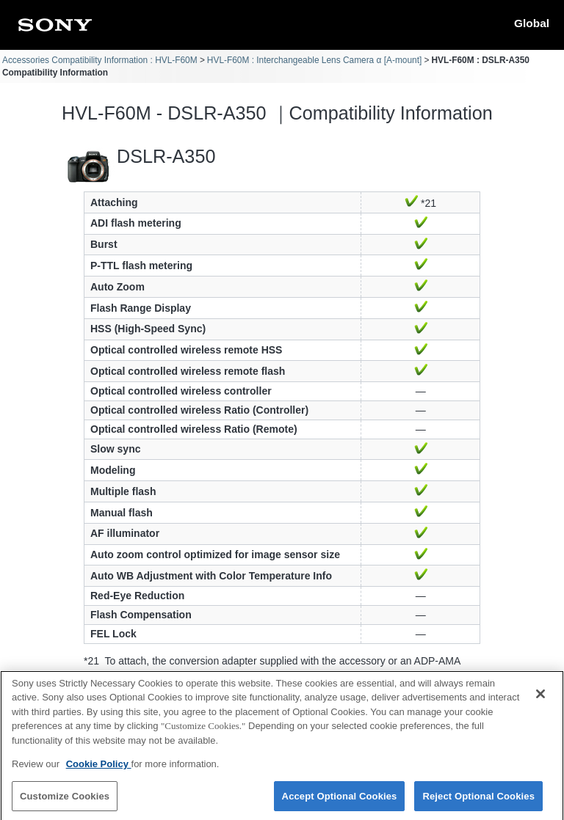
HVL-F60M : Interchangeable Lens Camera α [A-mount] (314, 60)
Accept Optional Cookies (339, 803)
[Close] (540, 701)
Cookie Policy (98, 771)
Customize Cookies (64, 803)
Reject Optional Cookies (478, 803)
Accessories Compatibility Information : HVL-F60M (100, 60)
